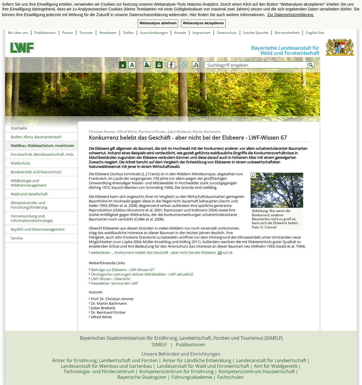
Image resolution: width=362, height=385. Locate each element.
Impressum (201, 32)
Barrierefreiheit (287, 32)
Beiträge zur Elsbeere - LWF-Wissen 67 (122, 269)
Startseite (19, 128)
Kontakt (180, 32)
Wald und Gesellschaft (29, 193)
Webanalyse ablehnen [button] (157, 23)
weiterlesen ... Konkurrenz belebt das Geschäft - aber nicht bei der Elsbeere (161, 252)
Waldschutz (20, 163)
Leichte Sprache (255, 32)
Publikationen (45, 32)
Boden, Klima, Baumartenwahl (36, 136)
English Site (315, 32)
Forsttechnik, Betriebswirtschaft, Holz (42, 154)
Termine (86, 32)
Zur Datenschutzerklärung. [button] (290, 14)
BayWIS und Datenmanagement (38, 229)
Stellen (128, 32)
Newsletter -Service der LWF (114, 283)
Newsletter (108, 32)
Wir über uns (18, 32)
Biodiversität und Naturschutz (36, 171)
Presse (67, 32)
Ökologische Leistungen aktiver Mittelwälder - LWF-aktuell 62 (142, 274)
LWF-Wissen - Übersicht (110, 278)
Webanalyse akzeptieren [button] (203, 23)
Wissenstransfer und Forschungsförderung (29, 205)
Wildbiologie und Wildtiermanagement (28, 183)
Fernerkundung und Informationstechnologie (32, 218)
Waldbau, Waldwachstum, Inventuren (42, 145)
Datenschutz (227, 32)
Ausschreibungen (154, 32)
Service (17, 238)
